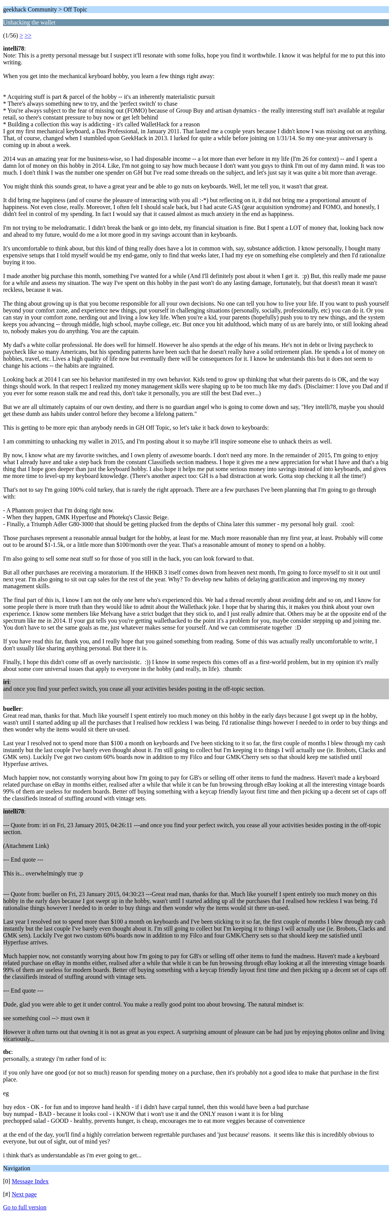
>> (27, 35)
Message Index (30, 1181)
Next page (24, 1194)
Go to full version (24, 1207)
